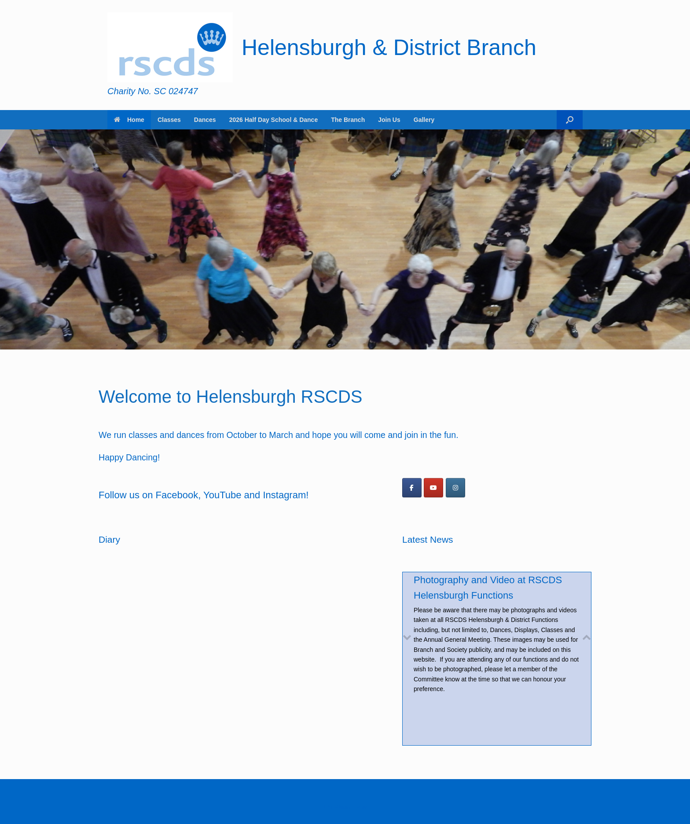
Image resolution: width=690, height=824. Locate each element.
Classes (169, 119)
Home (129, 119)
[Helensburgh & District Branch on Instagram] (455, 487)
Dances (205, 119)
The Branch (348, 119)
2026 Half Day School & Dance (273, 119)
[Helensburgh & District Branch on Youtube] (433, 487)
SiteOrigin (338, 806)
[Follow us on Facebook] (412, 487)
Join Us (389, 119)
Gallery (424, 119)
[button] (570, 119)
